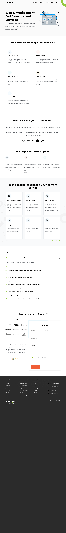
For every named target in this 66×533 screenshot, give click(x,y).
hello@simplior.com (54, 393)
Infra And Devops (37, 388)
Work (52, 2)
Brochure (7, 392)
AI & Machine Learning (24, 387)
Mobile (35, 383)
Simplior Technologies (50, 403)
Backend (35, 392)
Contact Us (57, 2)
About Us (7, 383)
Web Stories (7, 390)
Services (35, 2)
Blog (6, 388)
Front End (35, 390)
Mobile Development (23, 383)
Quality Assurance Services (24, 390)
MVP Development (23, 395)
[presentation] (39, 362)
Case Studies (7, 385)
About (47, 2)
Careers (6, 387)
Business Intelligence (23, 394)
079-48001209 (53, 390)
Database (35, 387)
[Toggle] (59, 258)
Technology (41, 2)
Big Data (21, 392)
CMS (34, 385)
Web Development (23, 385)
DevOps (21, 388)
